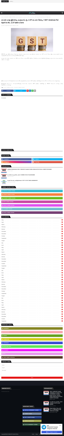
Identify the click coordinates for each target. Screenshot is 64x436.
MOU (4, 353)
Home (2, 17)
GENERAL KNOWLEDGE (29, 421)
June (32, 245)
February (32, 226)
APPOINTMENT (6, 332)
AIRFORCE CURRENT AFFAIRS (9, 190)
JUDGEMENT (5, 350)
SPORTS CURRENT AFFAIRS (8, 205)
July (32, 242)
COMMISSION (6, 339)
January (32, 229)
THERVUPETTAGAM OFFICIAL (13, 434)
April (32, 222)
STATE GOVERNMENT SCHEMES (31, 424)
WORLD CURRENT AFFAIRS (8, 212)
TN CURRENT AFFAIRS (7, 209)
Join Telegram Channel (51, 432)
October (32, 236)
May (32, 219)
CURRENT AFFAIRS (28, 413)
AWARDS (5, 335)
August (32, 240)
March (32, 224)
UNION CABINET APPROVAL (9, 357)
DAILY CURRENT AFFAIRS (8, 87)
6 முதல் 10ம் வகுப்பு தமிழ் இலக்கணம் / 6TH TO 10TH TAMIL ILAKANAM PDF (22, 180)
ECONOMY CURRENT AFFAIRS (9, 17)
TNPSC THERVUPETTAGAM (7, 25)
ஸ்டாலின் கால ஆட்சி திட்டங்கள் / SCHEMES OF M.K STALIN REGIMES (21, 174)
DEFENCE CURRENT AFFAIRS (9, 194)
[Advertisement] (32, 7)
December (32, 231)
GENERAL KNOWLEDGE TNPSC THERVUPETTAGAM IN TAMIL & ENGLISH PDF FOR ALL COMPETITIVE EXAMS (29, 169)
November (32, 233)
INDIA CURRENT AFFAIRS (8, 201)
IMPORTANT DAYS (7, 346)
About (37, 434)
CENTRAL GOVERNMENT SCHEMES (31, 410)
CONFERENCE (6, 342)
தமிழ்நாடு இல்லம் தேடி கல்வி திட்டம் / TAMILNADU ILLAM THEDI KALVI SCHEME (55, 409)
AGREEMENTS (6, 328)
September (32, 238)
